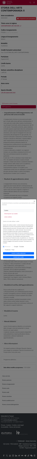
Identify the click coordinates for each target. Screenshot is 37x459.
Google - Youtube (19, 246)
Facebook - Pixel (9, 250)
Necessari (8, 246)
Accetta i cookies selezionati (19, 253)
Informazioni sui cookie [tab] (11, 213)
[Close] (34, 201)
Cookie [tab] (6, 210)
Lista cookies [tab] (8, 217)
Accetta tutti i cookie (18, 257)
